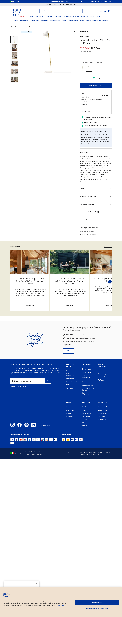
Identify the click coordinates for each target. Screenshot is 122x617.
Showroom (70, 410)
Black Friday (102, 419)
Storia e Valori (87, 369)
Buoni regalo (102, 413)
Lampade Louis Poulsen (87, 231)
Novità (32, 17)
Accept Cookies (97, 602)
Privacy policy (65, 452)
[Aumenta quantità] (88, 77)
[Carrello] (109, 11)
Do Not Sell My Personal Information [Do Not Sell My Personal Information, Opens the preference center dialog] (97, 608)
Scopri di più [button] (85, 111)
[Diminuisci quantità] (81, 77)
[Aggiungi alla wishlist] (75, 32)
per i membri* (104, 126)
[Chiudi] (36, 583)
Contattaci (69, 388)
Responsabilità (87, 372)
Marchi (92, 17)
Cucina (84, 419)
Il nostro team (103, 377)
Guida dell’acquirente (87, 394)
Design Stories (67, 17)
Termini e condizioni (53, 452)
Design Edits (102, 410)
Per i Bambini (103, 21)
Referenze (101, 380)
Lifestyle (95, 21)
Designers (99, 17)
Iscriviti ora (68, 351)
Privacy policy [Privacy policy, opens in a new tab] (60, 605)
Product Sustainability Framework (86, 377)
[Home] (11, 27)
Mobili (16, 21)
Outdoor (88, 21)
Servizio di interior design (80, 17)
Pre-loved (69, 416)
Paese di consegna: (17, 386)
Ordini (68, 371)
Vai (48, 381)
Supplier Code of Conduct (88, 389)
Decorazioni (44, 21)
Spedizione (70, 379)
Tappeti (64, 21)
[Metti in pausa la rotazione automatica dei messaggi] (81, 1)
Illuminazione (24, 21)
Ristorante (69, 413)
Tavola (84, 422)
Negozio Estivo (40, 17)
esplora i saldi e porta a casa (95, 139)
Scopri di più (67, 345)
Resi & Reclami (71, 382)
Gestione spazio (55, 21)
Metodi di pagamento (70, 375)
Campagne (49, 17)
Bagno (82, 21)
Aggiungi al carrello (95, 85)
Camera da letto (73, 21)
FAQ (67, 385)
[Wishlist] (105, 11)
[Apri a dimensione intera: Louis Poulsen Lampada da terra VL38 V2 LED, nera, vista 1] (49, 51)
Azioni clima (86, 382)
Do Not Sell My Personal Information (35, 452)
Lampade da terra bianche (88, 234)
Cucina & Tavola (35, 21)
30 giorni (95, 122)
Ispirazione (58, 17)
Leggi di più (30, 305)
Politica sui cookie (30, 454)
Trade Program (103, 374)
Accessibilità (41, 454)
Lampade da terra (30, 27)
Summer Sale (24, 17)
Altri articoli (108, 247)
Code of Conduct (88, 385)
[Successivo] (110, 281)
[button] (14, 39)
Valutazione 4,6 (66, 1)
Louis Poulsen (84, 36)
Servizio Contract (104, 371)
